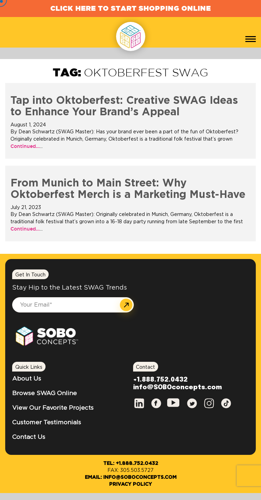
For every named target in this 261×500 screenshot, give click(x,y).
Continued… (25, 146)
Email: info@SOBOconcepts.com (131, 477)
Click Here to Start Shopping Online (130, 8)
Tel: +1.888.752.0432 (130, 463)
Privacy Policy (130, 484)
